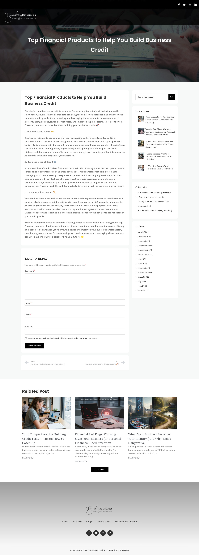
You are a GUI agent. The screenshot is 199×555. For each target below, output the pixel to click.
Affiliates (76, 521)
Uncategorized (144, 206)
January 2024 (144, 268)
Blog (120, 14)
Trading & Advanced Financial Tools (153, 202)
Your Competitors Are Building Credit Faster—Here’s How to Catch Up (160, 119)
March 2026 (143, 232)
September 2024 (145, 254)
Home (62, 521)
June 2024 (142, 263)
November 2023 (145, 272)
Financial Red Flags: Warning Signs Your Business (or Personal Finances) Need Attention (159, 132)
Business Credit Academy (90, 14)
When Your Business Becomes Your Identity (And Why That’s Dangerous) (159, 144)
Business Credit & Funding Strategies (154, 193)
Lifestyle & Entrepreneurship (151, 197)
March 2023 (143, 290)
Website (28, 326)
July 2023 (142, 281)
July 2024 (142, 259)
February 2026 (144, 236)
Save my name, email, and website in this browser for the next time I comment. (63, 338)
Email (28, 314)
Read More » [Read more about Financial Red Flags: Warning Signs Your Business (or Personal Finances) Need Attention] (81, 461)
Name (28, 303)
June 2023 (142, 286)
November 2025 (145, 250)
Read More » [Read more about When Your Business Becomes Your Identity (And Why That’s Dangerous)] (134, 458)
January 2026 (144, 241)
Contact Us (140, 14)
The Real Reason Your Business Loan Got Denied (160, 167)
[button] (99, 469)
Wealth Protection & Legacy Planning (155, 211)
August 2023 (143, 277)
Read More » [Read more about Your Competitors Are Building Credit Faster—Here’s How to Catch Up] (28, 458)
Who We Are (66, 14)
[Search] (155, 97)
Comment (30, 271)
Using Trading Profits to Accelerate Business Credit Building (159, 156)
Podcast (110, 14)
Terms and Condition (128, 521)
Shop (128, 14)
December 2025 (145, 245)
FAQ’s (89, 521)
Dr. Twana (51, 14)
